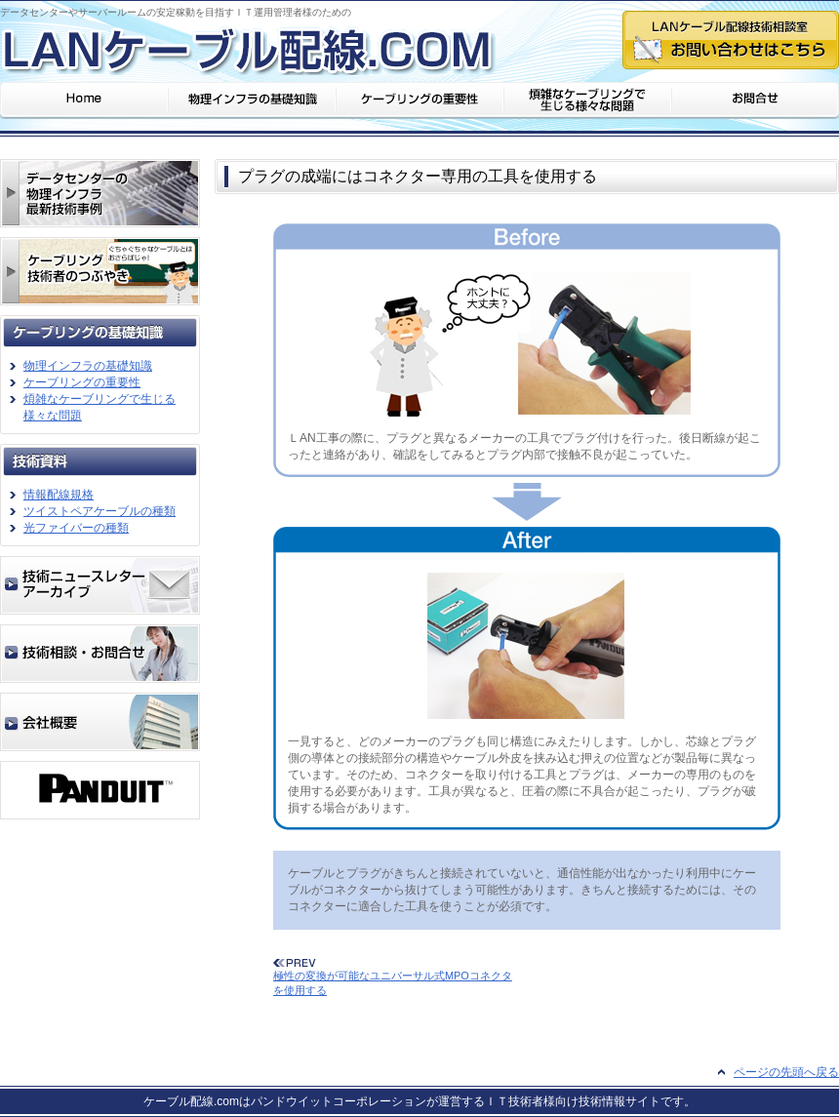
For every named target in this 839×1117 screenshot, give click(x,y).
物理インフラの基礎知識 (87, 366)
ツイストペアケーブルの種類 (99, 511)
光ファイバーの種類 (76, 528)
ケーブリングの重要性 (81, 382)
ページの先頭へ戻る (786, 1072)
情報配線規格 (58, 494)
